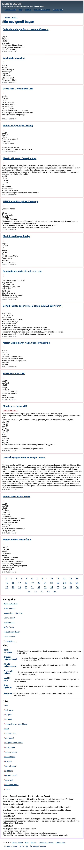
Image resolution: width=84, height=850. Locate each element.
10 (51, 578)
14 (77, 578)
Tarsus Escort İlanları (12, 632)
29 (19, 587)
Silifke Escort (9, 627)
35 (58, 587)
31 (32, 587)
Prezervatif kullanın (8, 672)
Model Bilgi (23, 846)
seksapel (8, 719)
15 (6, 583)
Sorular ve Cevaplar (42, 10)
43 (55, 591)
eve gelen (8, 715)
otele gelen (9, 710)
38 (77, 587)
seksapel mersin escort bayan (16, 724)
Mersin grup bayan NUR (15, 406)
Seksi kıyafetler (8, 686)
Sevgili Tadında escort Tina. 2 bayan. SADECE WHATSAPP (32, 306)
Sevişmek (8, 693)
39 (29, 591)
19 (32, 583)
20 (39, 583)
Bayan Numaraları (10, 604)
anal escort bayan (12, 785)
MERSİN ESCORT (12, 3)
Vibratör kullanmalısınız (10, 665)
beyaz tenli (9, 780)
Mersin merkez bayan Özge (17, 539)
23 (58, 583)
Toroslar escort (9, 637)
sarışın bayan (10, 757)
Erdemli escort (9, 618)
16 (13, 583)
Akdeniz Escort (9, 609)
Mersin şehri (58, 10)
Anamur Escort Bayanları (13, 613)
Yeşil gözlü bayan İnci (14, 58)
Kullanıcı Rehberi (10, 846)
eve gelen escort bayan (14, 743)
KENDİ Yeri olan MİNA (14, 373)
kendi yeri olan (10, 733)
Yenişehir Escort (10, 641)
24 (64, 583)
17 (19, 583)
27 (6, 587)
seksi (7, 729)
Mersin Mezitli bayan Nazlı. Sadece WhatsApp (26, 343)
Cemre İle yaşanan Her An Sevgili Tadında (24, 457)
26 (77, 583)
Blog (20, 10)
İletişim (28, 10)
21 (45, 583)
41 (42, 591)
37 (71, 587)
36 (64, 587)
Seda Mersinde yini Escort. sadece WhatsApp (26, 29)
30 (26, 587)
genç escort (9, 738)
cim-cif (7, 789)
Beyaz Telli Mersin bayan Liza (18, 88)
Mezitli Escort (9, 623)
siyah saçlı (9, 771)
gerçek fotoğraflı (11, 775)
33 (45, 587)
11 (58, 578)
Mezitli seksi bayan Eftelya (16, 236)
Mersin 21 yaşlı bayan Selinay (18, 125)
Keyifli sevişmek (8, 651)
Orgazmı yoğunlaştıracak (10, 658)
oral (6, 705)
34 (51, 587)
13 (70, 578)
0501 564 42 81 (10, 410)
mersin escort (10, 10)
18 (26, 583)
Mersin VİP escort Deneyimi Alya (19, 158)
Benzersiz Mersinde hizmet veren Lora (22, 271)
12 (64, 578)
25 (71, 583)
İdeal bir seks (7, 679)
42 (48, 591)
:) (3, 33)
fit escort (8, 761)
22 (51, 583)
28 (13, 587)
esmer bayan (10, 747)
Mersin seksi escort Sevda (16, 496)
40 (35, 591)
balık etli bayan (10, 766)
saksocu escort (11, 752)
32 (39, 587)
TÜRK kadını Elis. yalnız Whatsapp (20, 201)
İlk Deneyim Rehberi (38, 846)
